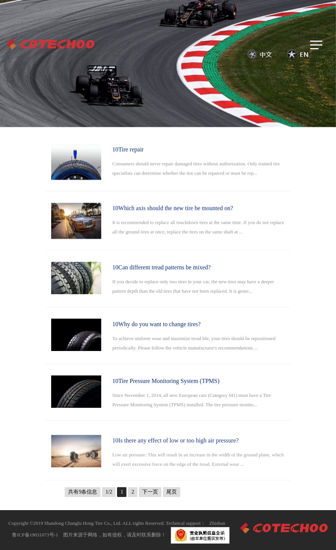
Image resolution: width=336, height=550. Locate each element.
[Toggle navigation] (316, 44)
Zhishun (217, 523)
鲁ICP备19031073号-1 (35, 535)
